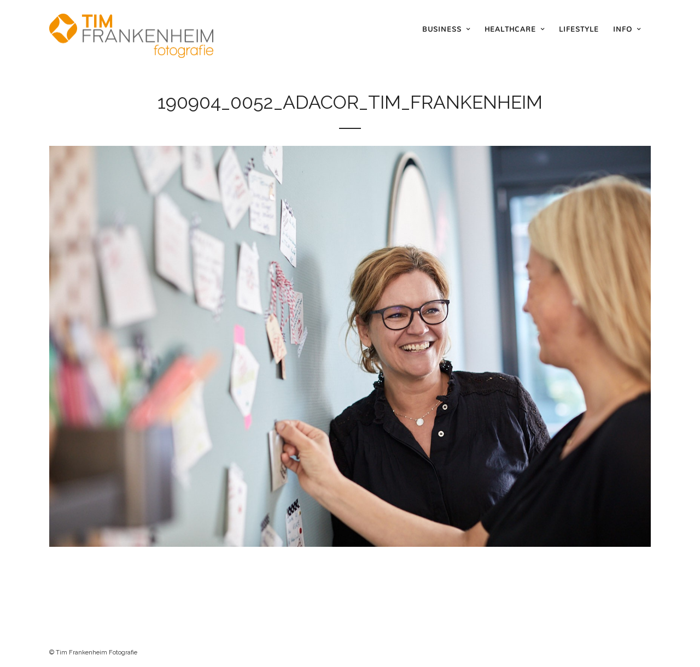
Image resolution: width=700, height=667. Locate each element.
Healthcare (510, 29)
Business (442, 29)
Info (622, 29)
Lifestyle (579, 29)
